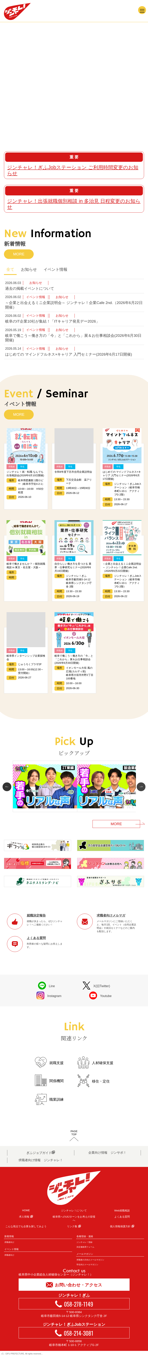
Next (140, 786)
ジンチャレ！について (74, 1210)
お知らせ (29, 269)
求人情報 (26, 1216)
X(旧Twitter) (96, 986)
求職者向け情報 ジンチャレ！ (40, 1160)
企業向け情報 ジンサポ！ (107, 1152)
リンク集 (74, 1226)
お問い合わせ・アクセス (74, 1284)
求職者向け (9, 1242)
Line (46, 986)
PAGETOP (74, 1133)
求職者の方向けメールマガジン (90, 1260)
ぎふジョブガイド (40, 1152)
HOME (26, 1210)
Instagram (48, 995)
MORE (19, 254)
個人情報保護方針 (122, 1226)
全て (10, 269)
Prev (8, 786)
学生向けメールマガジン (87, 1264)
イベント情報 (55, 269)
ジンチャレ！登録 (84, 1242)
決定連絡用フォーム (85, 1247)
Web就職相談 (122, 1210)
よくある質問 (122, 1216)
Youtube (100, 995)
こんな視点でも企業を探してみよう (26, 1226)
